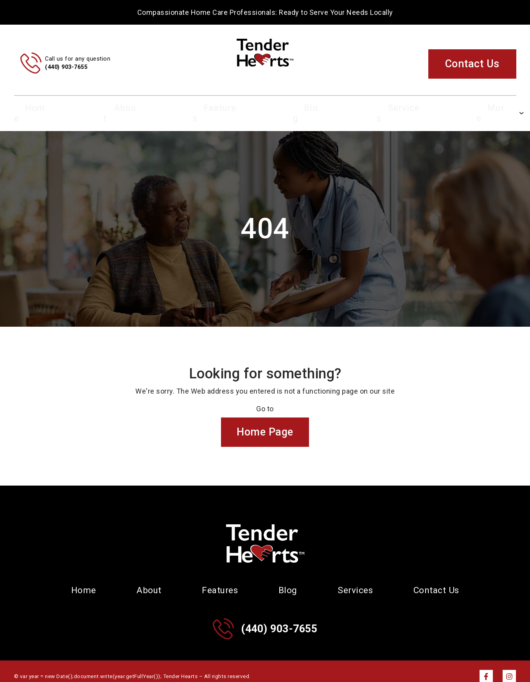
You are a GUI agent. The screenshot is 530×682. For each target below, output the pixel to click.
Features (229, 108)
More (452, 108)
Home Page (265, 422)
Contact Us (472, 64)
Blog (303, 108)
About (151, 108)
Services (377, 108)
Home (79, 108)
